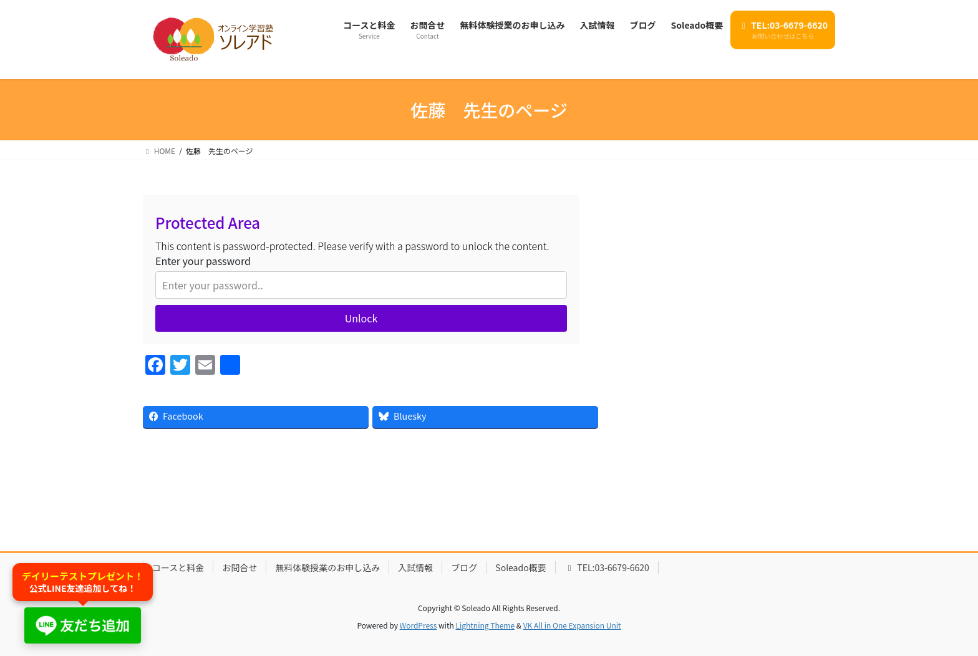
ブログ (464, 567)
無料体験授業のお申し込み (327, 567)
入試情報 (415, 567)
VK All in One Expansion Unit (572, 625)
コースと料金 (178, 567)
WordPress (418, 625)
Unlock (361, 318)
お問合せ (239, 567)
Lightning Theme (485, 625)
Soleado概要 (520, 567)
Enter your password (203, 260)
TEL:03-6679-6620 (606, 567)
